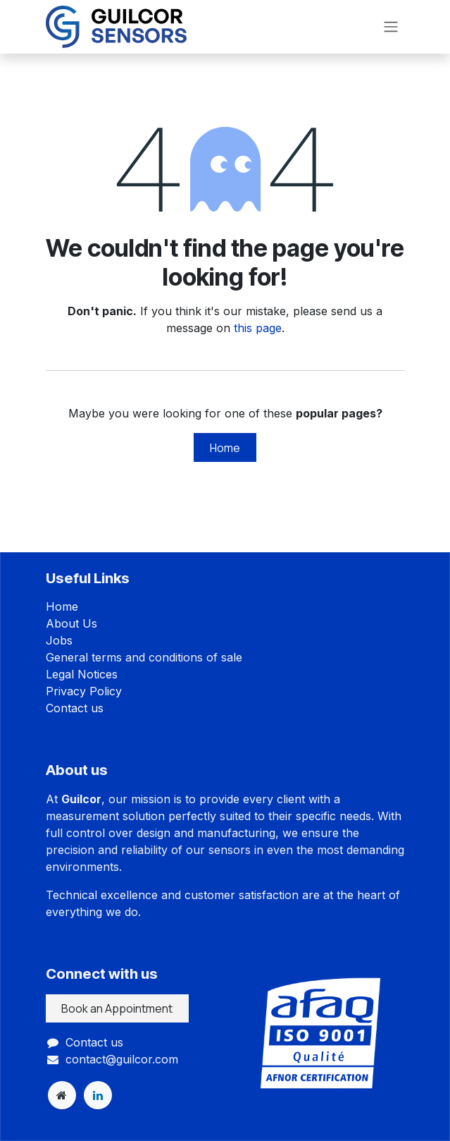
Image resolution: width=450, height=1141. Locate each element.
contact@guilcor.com (121, 1059)
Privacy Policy (84, 691)
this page (258, 328)
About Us (71, 623)
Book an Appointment (117, 1008)
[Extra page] (62, 1095)
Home (225, 448)
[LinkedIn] (98, 1095)
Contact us (75, 708)
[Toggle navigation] (391, 27)
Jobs (59, 640)
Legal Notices (82, 674)
